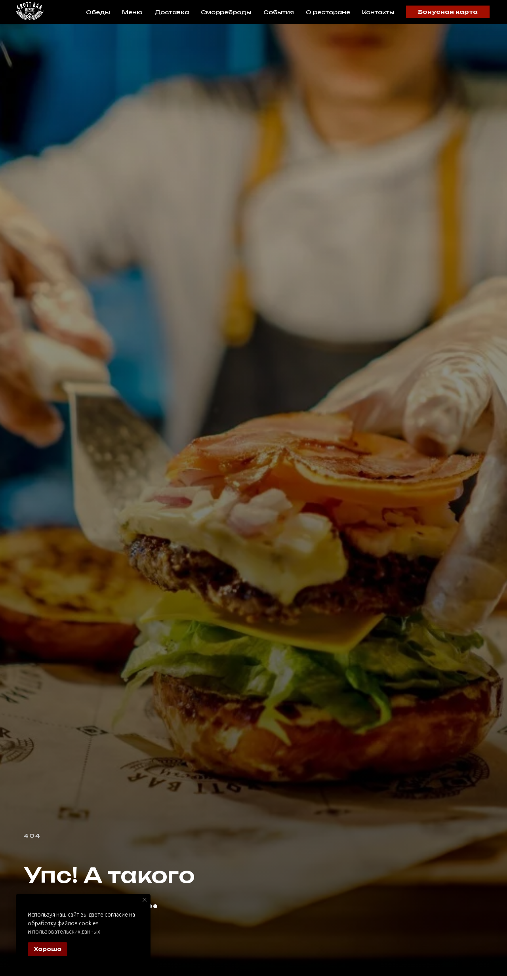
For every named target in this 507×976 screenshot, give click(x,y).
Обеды (98, 12)
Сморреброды (226, 12)
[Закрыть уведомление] (145, 900)
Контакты (378, 12)
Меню (132, 12)
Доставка (171, 12)
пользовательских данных (66, 931)
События (278, 12)
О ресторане (328, 12)
